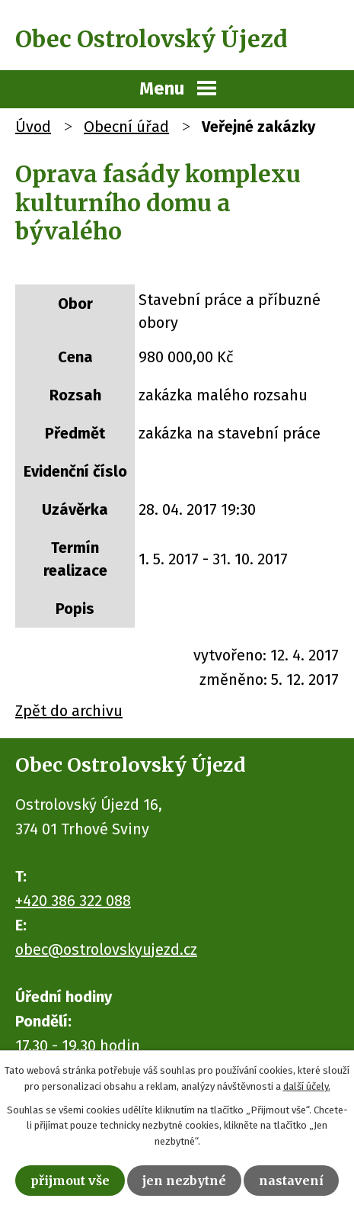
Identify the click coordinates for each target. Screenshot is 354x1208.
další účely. (306, 1086)
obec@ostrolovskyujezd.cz (106, 949)
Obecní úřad (126, 126)
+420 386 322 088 (73, 901)
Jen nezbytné (184, 1180)
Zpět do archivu (69, 711)
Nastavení (291, 1180)
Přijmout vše (70, 1180)
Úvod (33, 126)
